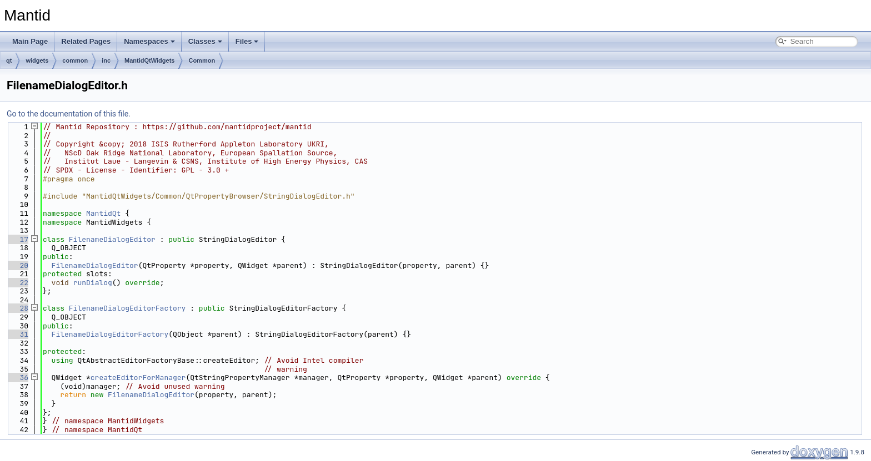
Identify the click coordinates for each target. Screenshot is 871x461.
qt (9, 60)
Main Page (30, 41)
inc (106, 60)
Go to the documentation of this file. (69, 113)
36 (17, 377)
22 (17, 282)
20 (17, 265)
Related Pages (86, 41)
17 (17, 239)
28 (17, 308)
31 (17, 334)
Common (201, 60)
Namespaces (149, 41)
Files (247, 41)
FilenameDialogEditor (112, 239)
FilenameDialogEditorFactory (127, 308)
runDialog (92, 282)
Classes (205, 41)
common (75, 60)
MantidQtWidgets (149, 60)
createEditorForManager (138, 377)
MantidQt (103, 213)
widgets (37, 60)
